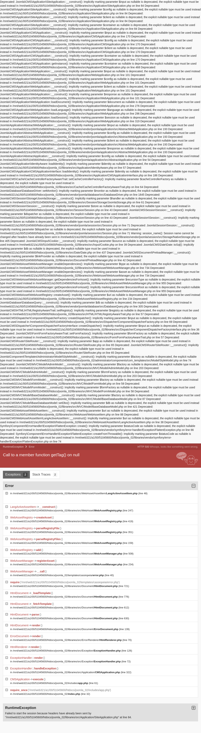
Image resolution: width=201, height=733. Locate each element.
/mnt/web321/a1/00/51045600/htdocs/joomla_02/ (47, 693)
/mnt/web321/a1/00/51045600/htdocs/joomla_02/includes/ (51, 683)
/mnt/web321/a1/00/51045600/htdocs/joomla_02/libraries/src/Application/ (67, 672)
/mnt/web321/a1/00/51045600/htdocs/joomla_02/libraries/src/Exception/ (67, 650)
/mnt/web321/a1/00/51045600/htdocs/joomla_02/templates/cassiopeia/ (59, 575)
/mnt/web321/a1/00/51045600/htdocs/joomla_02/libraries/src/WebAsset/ (68, 510)
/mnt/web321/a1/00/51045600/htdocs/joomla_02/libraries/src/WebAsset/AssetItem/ (75, 493)
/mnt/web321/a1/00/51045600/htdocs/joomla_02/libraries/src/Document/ (66, 586)
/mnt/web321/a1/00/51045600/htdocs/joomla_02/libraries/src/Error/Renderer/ (67, 640)
